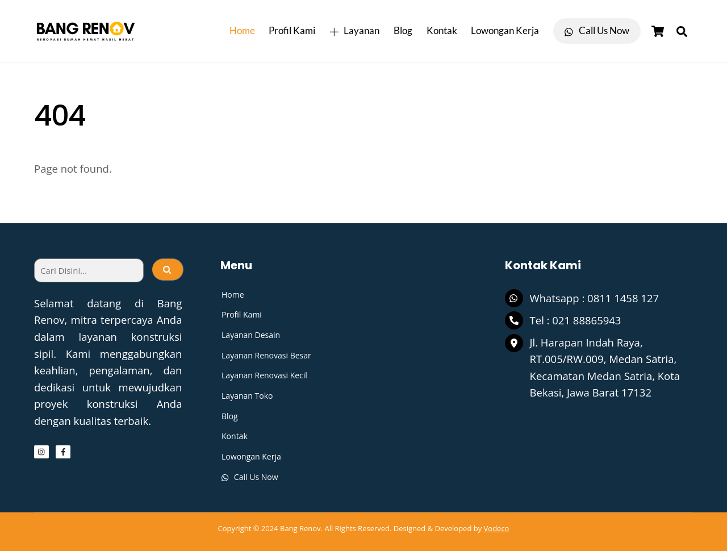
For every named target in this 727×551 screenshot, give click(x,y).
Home (242, 30)
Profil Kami (292, 30)
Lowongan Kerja (505, 30)
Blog (403, 30)
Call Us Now (597, 30)
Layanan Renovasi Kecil (264, 375)
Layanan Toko (247, 395)
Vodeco (496, 528)
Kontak (442, 30)
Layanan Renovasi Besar (266, 355)
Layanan (354, 30)
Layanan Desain (251, 334)
